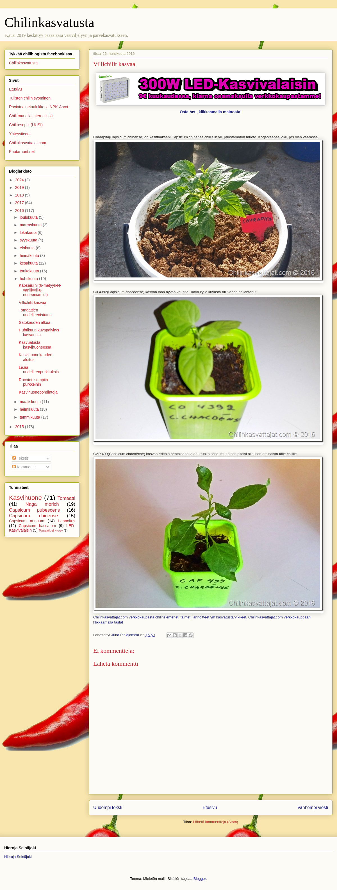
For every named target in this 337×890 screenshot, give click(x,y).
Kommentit (24, 467)
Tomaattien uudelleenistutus (35, 312)
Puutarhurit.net (22, 151)
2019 (20, 187)
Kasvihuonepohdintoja (38, 392)
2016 (20, 210)
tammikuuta (30, 417)
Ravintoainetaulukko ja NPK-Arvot (38, 107)
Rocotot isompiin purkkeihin (33, 382)
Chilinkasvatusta (49, 22)
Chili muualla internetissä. (31, 116)
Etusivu (210, 807)
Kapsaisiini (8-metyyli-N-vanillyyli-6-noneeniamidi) (40, 290)
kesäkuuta (29, 263)
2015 (20, 426)
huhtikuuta (29, 278)
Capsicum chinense (33, 515)
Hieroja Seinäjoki (18, 857)
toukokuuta (30, 271)
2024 (20, 180)
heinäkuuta (30, 255)
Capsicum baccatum (37, 525)
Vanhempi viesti (312, 807)
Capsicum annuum (26, 521)
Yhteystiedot (20, 134)
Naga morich (42, 504)
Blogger (199, 879)
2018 (20, 195)
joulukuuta (29, 217)
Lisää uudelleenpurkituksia (39, 369)
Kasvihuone (25, 497)
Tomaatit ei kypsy (51, 530)
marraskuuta (31, 225)
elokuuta (28, 248)
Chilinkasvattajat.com (27, 143)
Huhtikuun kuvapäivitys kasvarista (39, 332)
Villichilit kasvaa (32, 302)
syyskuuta (29, 240)
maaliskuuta (31, 401)
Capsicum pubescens (34, 510)
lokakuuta (29, 232)
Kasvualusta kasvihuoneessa (35, 344)
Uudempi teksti (107, 807)
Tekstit (20, 458)
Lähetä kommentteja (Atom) (215, 822)
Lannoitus (66, 521)
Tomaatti (66, 498)
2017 (20, 202)
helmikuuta (30, 409)
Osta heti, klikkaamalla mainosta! (211, 112)
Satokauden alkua (34, 322)
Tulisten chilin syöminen (30, 98)
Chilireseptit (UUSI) (26, 125)
